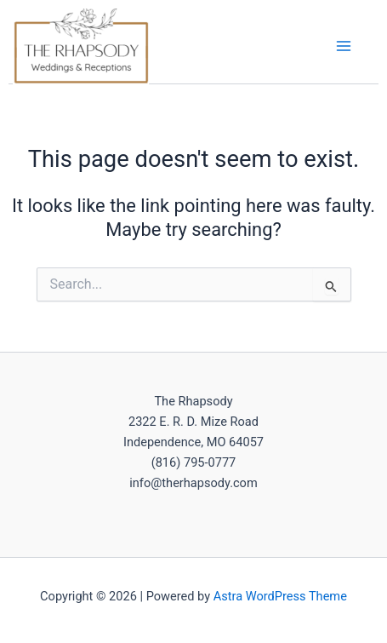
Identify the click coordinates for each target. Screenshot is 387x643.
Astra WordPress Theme (280, 596)
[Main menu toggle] (343, 46)
